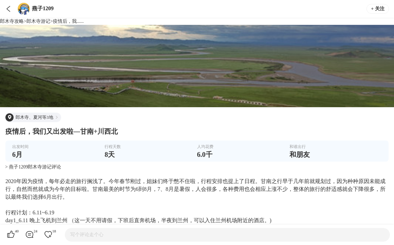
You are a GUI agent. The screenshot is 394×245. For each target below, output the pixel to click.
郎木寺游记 (38, 21)
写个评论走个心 (87, 234)
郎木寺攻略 (12, 21)
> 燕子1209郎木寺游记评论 (33, 166)
